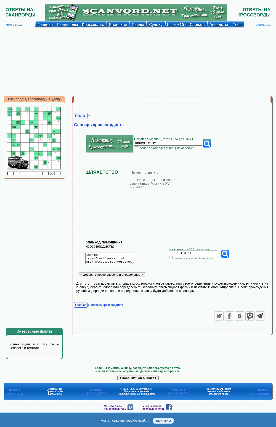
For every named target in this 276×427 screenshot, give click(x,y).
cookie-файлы (138, 420)
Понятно (163, 420)
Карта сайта (55, 394)
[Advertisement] (138, 62)
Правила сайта (55, 391)
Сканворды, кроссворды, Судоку (34, 99)
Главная (80, 115)
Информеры (55, 389)
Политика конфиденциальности (136, 394)
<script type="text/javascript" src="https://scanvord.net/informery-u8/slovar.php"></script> (112, 259)
